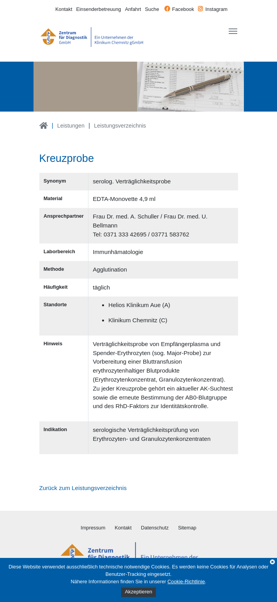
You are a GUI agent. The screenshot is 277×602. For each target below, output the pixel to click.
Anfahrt (133, 9)
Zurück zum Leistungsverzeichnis (83, 488)
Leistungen (71, 126)
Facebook (183, 9)
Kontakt (63, 9)
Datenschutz (155, 528)
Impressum (93, 528)
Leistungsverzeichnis (120, 126)
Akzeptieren (138, 592)
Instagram (216, 9)
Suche (152, 9)
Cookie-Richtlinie (186, 581)
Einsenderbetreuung (98, 9)
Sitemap (187, 528)
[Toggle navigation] (233, 31)
